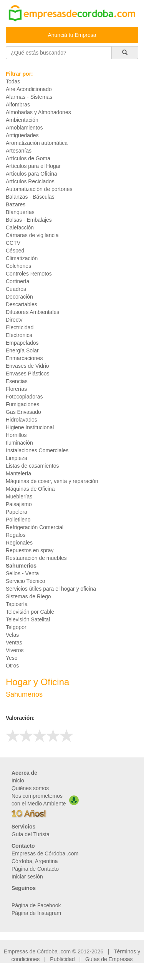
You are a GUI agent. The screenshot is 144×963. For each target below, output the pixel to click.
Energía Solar (22, 350)
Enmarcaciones (24, 358)
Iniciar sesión (27, 876)
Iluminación (19, 443)
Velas (12, 635)
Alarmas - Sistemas (29, 97)
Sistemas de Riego (28, 596)
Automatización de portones (39, 189)
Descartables (21, 304)
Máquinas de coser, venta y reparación (52, 481)
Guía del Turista (31, 834)
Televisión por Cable (30, 612)
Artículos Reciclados (30, 181)
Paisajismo (19, 504)
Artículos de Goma (28, 158)
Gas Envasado (23, 412)
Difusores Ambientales (32, 312)
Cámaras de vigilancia (32, 235)
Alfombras (18, 104)
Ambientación (22, 120)
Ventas (14, 642)
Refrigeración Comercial (34, 527)
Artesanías (18, 151)
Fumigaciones (22, 404)
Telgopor (16, 627)
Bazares (15, 204)
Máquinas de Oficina (30, 489)
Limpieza (16, 458)
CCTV (13, 243)
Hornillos (16, 435)
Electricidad (19, 327)
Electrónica (19, 335)
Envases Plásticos (28, 373)
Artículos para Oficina (31, 174)
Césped (15, 250)
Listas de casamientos (32, 466)
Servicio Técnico (25, 581)
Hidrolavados (21, 420)
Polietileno (18, 519)
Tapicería (17, 604)
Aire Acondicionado (29, 89)
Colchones (18, 266)
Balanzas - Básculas (30, 197)
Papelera (16, 512)
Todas (13, 81)
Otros (12, 665)
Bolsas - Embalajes (29, 220)
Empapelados (22, 343)
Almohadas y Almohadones (38, 112)
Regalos (15, 535)
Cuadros (16, 289)
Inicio (18, 780)
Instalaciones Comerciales (37, 450)
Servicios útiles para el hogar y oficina (51, 589)
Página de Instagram (36, 913)
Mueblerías (19, 496)
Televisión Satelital (28, 619)
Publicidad (62, 959)
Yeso (12, 658)
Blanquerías (20, 212)
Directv (14, 320)
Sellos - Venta (22, 573)
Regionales (19, 543)
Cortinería (17, 281)
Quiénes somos (30, 788)
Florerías (16, 389)
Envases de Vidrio (27, 366)
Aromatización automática (37, 143)
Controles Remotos (29, 274)
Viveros (14, 650)
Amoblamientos (24, 128)
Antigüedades (22, 135)
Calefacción (20, 227)
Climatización (22, 258)
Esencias (17, 381)
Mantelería (18, 473)
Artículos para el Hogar (33, 166)
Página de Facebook (36, 905)
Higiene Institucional (30, 427)
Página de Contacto (35, 869)
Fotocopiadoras (24, 397)
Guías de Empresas (109, 959)
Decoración (19, 297)
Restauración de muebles (36, 558)
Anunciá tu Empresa (72, 35)
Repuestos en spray (30, 550)
